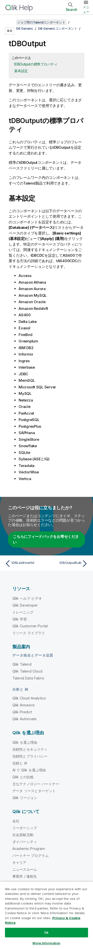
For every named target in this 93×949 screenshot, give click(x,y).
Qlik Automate (24, 719)
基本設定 (21, 71)
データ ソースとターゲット (34, 791)
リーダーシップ (24, 828)
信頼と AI (19, 763)
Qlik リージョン (24, 798)
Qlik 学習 (19, 619)
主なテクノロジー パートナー (35, 784)
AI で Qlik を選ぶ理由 (29, 770)
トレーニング (22, 612)
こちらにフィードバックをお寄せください (46, 539)
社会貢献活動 (22, 835)
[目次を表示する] (10, 22)
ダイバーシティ (24, 842)
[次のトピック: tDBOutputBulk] (68, 563)
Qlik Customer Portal (30, 626)
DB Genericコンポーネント (57, 28)
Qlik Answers (23, 705)
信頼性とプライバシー (30, 756)
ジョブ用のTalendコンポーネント (41, 22)
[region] (46, 915)
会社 (15, 821)
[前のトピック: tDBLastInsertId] (25, 563)
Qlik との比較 (23, 777)
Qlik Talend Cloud (27, 671)
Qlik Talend (21, 664)
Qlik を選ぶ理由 (24, 742)
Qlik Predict (22, 712)
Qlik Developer (25, 605)
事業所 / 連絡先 (24, 876)
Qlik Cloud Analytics (29, 698)
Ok (46, 932)
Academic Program (28, 848)
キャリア (19, 862)
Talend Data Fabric (28, 678)
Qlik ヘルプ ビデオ (27, 598)
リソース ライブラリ (28, 633)
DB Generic (24, 28)
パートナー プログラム (30, 855)
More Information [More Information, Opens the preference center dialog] (46, 943)
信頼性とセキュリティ (30, 749)
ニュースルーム (24, 869)
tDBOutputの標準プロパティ (36, 64)
